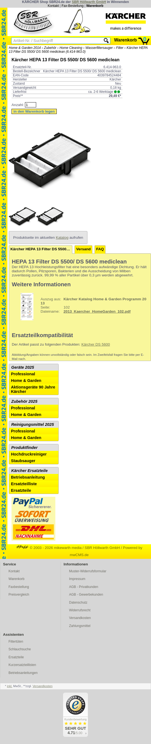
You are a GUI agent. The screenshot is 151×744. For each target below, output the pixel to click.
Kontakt (53, 6)
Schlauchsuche (19, 649)
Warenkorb (94, 6)
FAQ (100, 249)
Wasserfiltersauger (99, 48)
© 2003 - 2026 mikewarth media (49, 548)
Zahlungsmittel (79, 626)
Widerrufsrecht (79, 610)
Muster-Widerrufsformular (87, 571)
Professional (23, 374)
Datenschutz (78, 602)
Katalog (62, 237)
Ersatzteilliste (24, 484)
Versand (83, 249)
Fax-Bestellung (73, 6)
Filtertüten (15, 641)
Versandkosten (80, 618)
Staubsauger (23, 461)
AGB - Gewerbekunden (86, 594)
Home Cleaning (70, 48)
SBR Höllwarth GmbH (89, 2)
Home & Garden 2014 (25, 48)
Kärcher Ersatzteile (29, 470)
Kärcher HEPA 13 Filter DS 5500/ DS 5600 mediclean (41, 249)
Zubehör (50, 48)
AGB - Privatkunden (83, 587)
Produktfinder (24, 447)
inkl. (9, 686)
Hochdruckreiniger (29, 454)
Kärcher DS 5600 (95, 344)
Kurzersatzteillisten (22, 665)
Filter (119, 48)
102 (79, 306)
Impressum (77, 579)
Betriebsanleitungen (23, 673)
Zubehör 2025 (24, 401)
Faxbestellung (18, 587)
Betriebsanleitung (28, 477)
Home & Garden (26, 380)
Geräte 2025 (22, 367)
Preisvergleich (18, 594)
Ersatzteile (21, 490)
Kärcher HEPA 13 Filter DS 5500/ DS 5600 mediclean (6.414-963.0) (78, 50)
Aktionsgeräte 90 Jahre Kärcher (33, 389)
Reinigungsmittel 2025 (32, 424)
